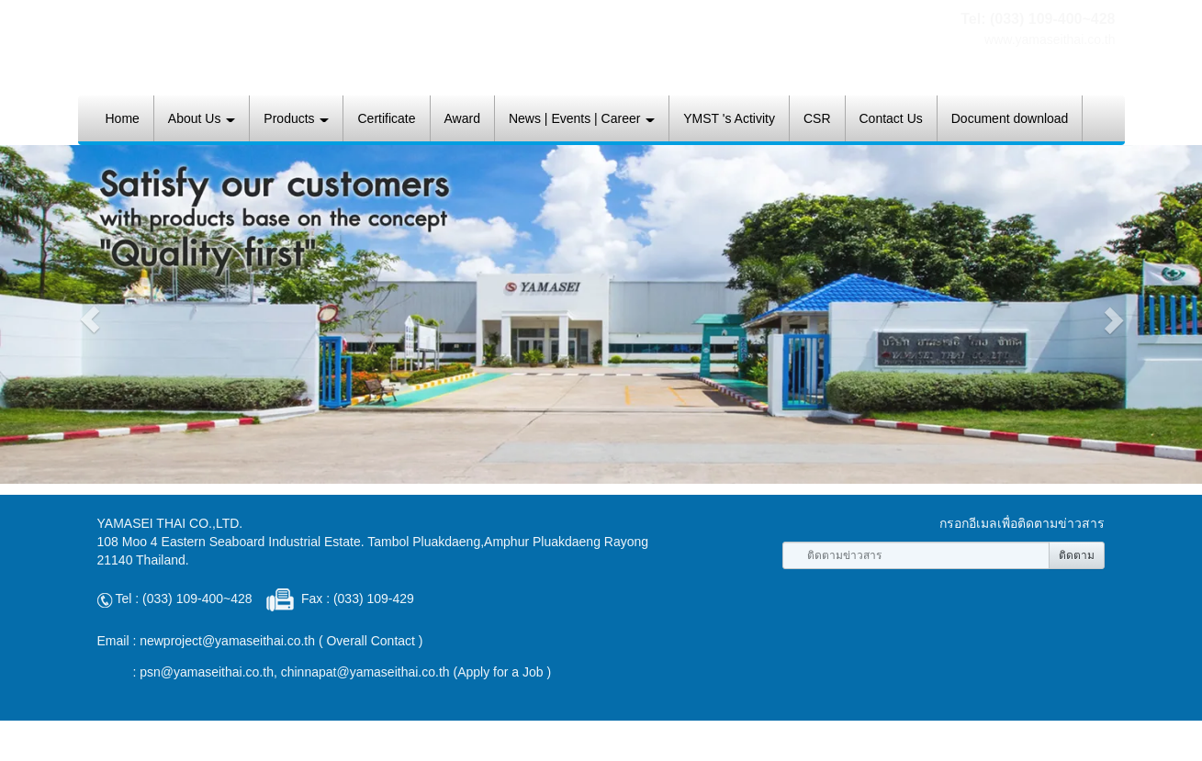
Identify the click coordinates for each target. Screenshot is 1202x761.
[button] (90, 319)
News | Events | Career (582, 118)
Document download (1010, 118)
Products (296, 118)
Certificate (386, 118)
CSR (817, 118)
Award (462, 118)
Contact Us (891, 118)
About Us (201, 118)
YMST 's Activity (729, 118)
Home (123, 118)
